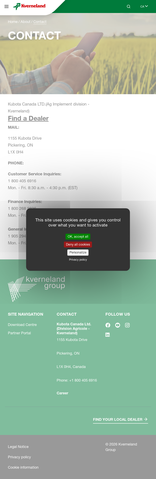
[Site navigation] (6, 6)
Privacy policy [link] (78, 259)
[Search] (128, 6)
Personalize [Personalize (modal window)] (78, 252)
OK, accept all (78, 236)
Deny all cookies (78, 244)
